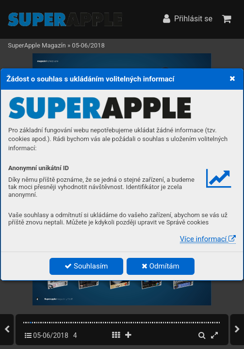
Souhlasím (86, 266)
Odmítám (160, 266)
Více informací (208, 239)
